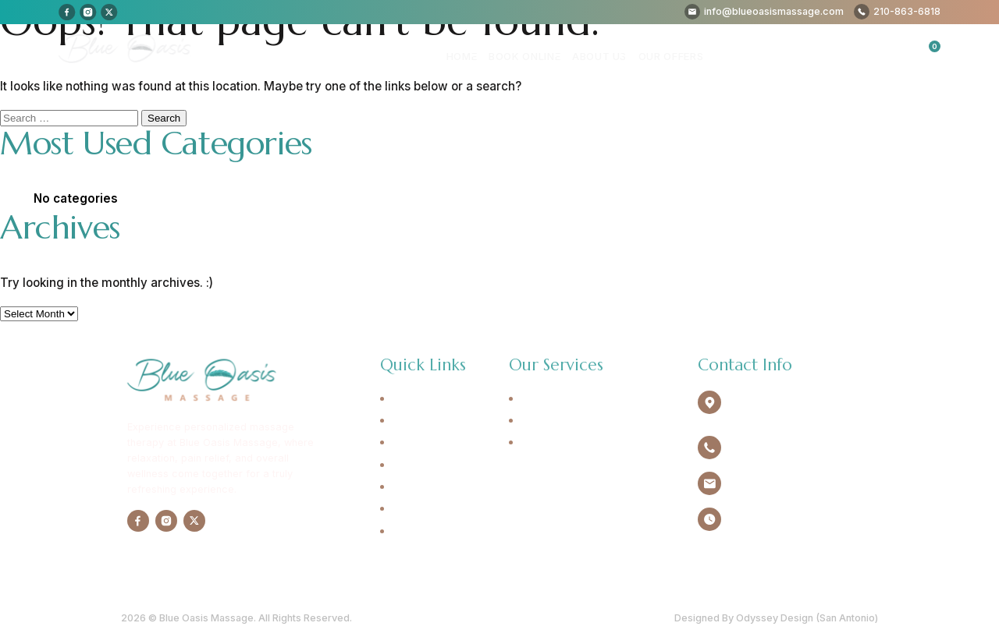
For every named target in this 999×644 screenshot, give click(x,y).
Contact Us (418, 509)
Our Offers (672, 55)
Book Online (530, 55)
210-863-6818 (762, 448)
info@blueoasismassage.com (799, 484)
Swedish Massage (564, 399)
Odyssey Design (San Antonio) (807, 617)
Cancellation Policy (439, 531)
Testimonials (421, 487)
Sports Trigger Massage (579, 443)
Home (469, 55)
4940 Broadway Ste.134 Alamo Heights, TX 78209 (789, 407)
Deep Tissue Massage (574, 421)
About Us (602, 55)
